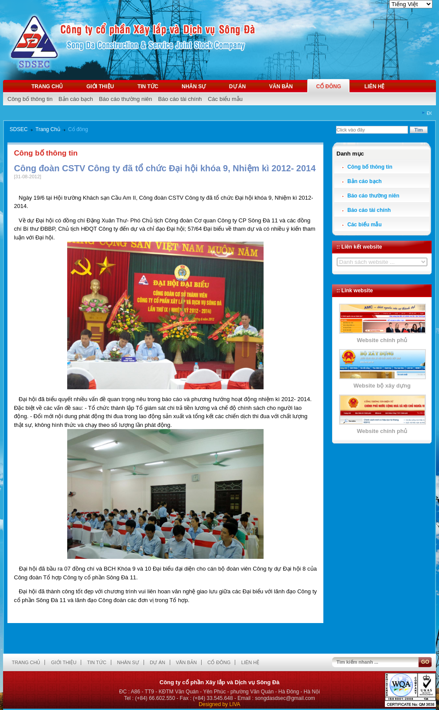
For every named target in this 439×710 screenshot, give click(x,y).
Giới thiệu (100, 86)
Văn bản (281, 86)
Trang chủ (47, 86)
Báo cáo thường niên (125, 99)
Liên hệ (374, 86)
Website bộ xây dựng (382, 385)
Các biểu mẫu (225, 99)
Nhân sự (194, 86)
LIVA (234, 704)
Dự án (237, 86)
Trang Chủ (47, 129)
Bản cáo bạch (75, 99)
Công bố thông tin (29, 99)
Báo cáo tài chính (180, 99)
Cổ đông (328, 86)
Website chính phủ (382, 340)
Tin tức (147, 86)
